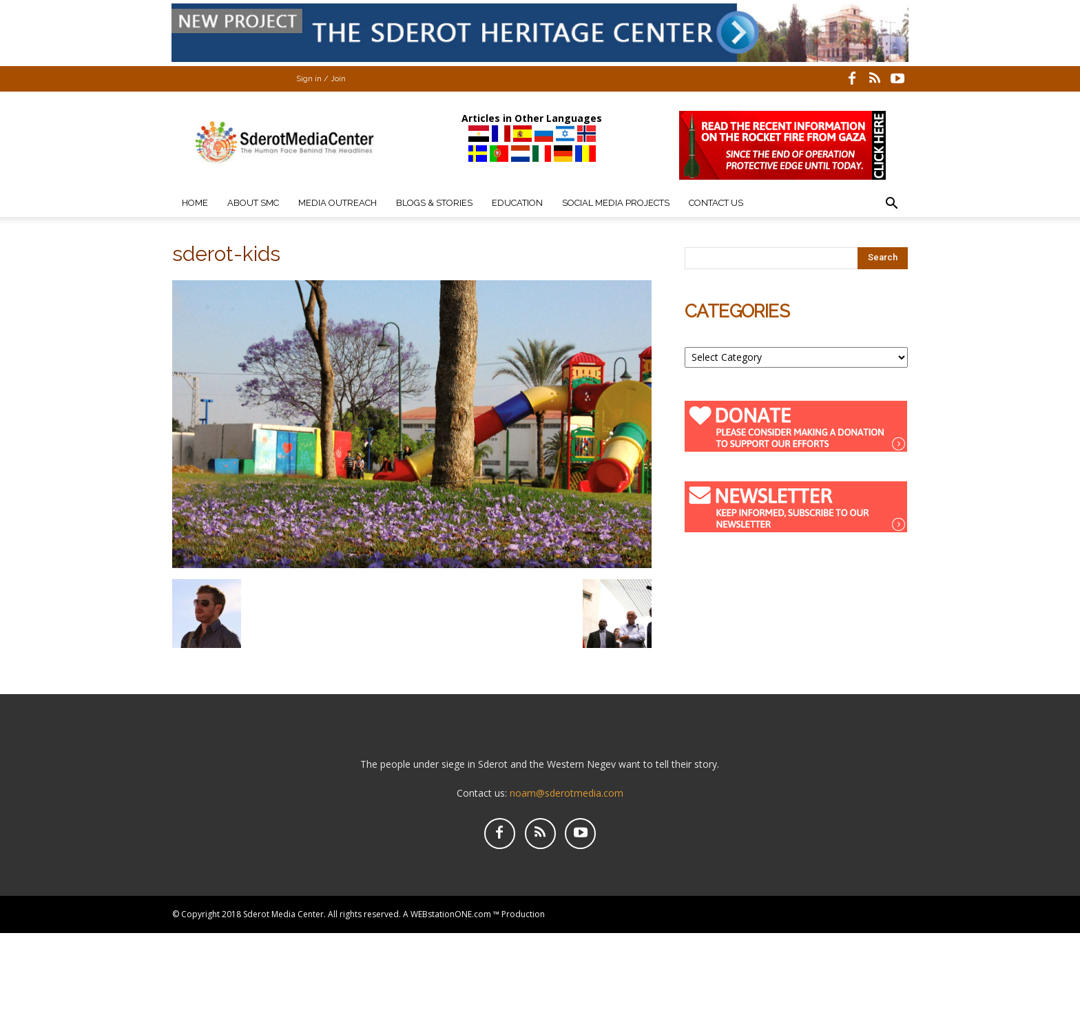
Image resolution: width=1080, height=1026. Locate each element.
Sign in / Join (321, 78)
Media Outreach (337, 203)
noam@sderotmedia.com (566, 792)
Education (517, 203)
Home (195, 203)
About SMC (253, 203)
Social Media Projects (615, 203)
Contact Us (716, 203)
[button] (891, 204)
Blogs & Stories (434, 203)
